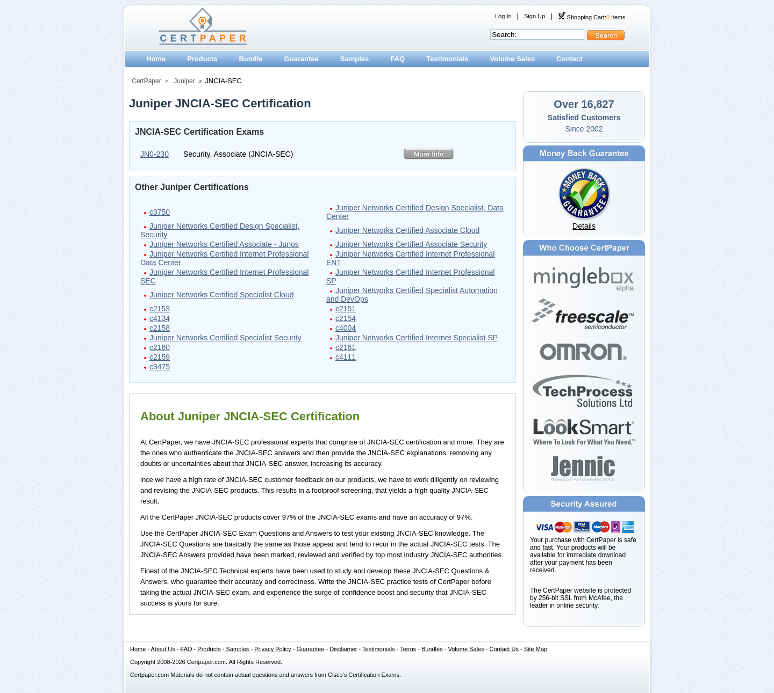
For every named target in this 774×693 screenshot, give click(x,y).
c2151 (345, 308)
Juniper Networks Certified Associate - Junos (224, 244)
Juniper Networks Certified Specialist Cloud (221, 294)
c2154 (345, 318)
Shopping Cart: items (592, 17)
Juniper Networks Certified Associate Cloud (407, 230)
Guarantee (301, 59)
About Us (163, 649)
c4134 (159, 318)
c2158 (159, 328)
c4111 (345, 357)
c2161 (345, 347)
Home (156, 59)
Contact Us (504, 649)
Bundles (432, 649)
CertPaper (146, 81)
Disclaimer (343, 649)
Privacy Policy (272, 649)
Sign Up (534, 16)
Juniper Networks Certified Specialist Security (225, 337)
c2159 (159, 357)
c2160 (159, 347)
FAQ (397, 59)
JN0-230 (154, 154)
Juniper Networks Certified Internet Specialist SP (416, 337)
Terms (408, 649)
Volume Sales (512, 59)
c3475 (159, 366)
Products (202, 59)
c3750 (159, 212)
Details (584, 226)
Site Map (535, 649)
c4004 (345, 328)
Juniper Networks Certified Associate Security (411, 244)
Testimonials (447, 59)
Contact (569, 59)
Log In (503, 16)
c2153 (159, 308)
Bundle (250, 59)
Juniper (184, 81)
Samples (354, 59)
